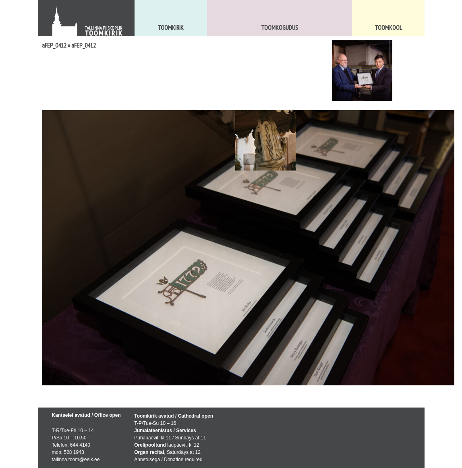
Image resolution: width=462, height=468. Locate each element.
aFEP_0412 (54, 45)
